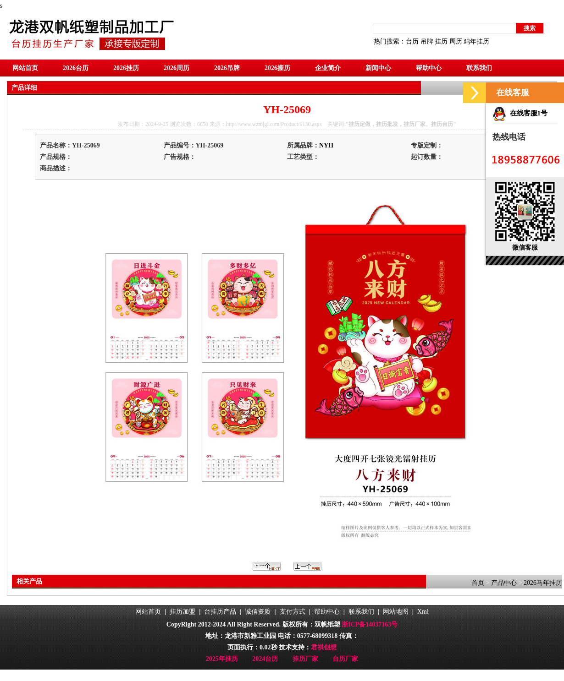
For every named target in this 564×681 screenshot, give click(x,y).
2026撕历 (277, 68)
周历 (455, 41)
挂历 (441, 41)
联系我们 (479, 68)
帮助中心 (429, 68)
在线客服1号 (519, 113)
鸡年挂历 (476, 41)
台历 (412, 41)
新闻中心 (378, 68)
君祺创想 (324, 647)
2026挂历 (126, 68)
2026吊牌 (227, 68)
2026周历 (176, 68)
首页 (477, 582)
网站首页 (25, 68)
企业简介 (328, 68)
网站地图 (396, 611)
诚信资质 (258, 611)
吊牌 (426, 41)
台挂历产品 (220, 611)
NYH (326, 145)
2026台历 (75, 68)
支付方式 (292, 611)
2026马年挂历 (543, 582)
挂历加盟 (182, 611)
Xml (423, 611)
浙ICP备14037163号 (370, 624)
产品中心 (504, 582)
